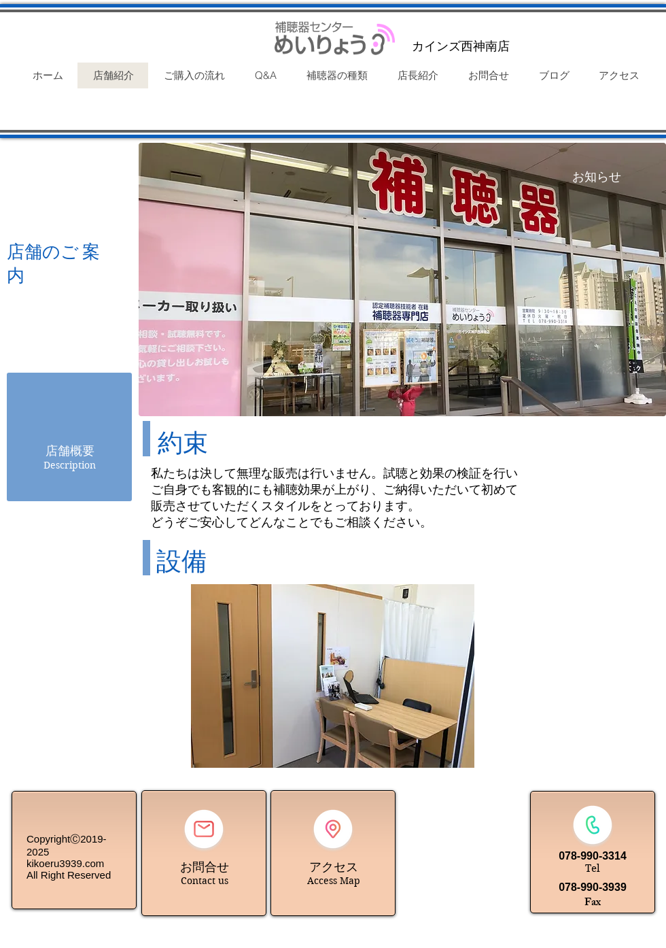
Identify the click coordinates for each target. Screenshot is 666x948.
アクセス (333, 867)
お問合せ (204, 867)
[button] (332, 676)
